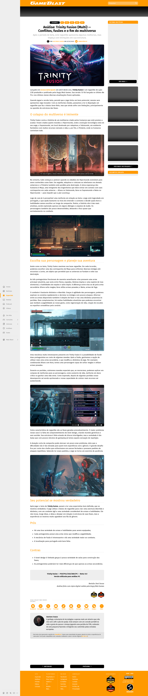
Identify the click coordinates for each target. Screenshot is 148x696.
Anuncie (74, 684)
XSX (82, 22)
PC (62, 22)
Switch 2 (48, 682)
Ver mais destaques (122, 166)
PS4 (67, 22)
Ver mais (123, 81)
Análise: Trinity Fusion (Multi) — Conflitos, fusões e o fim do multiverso (67, 29)
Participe (75, 679)
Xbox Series (50, 679)
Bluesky (86, 607)
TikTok (63, 607)
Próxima (86, 666)
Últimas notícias (116, 22)
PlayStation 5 (50, 677)
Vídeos (37, 684)
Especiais (38, 677)
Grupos (94, 607)
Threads (78, 607)
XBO (77, 22)
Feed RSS (63, 686)
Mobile (48, 686)
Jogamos (55, 22)
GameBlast (58, 634)
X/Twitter (48, 607)
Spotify (71, 607)
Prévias (37, 682)
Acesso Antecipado (47, 90)
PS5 (72, 22)
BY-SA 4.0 (84, 636)
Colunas (37, 686)
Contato (74, 682)
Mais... (48, 689)
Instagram (40, 607)
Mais (102, 607)
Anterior (48, 666)
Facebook (33, 607)
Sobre (74, 677)
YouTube (55, 607)
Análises (37, 679)
